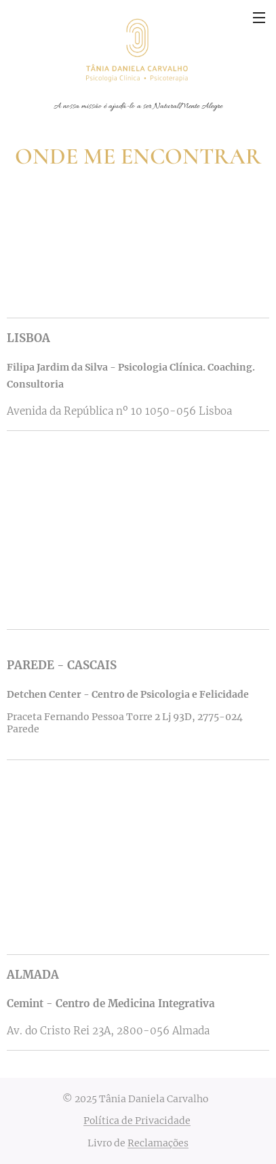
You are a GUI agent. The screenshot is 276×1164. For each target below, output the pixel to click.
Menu (259, 17)
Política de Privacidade (137, 1120)
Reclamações (158, 1143)
